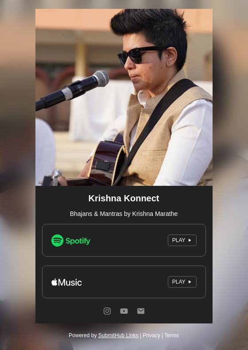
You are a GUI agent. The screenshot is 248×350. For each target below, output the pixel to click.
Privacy (151, 335)
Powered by (103, 335)
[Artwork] (124, 97)
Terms (171, 335)
